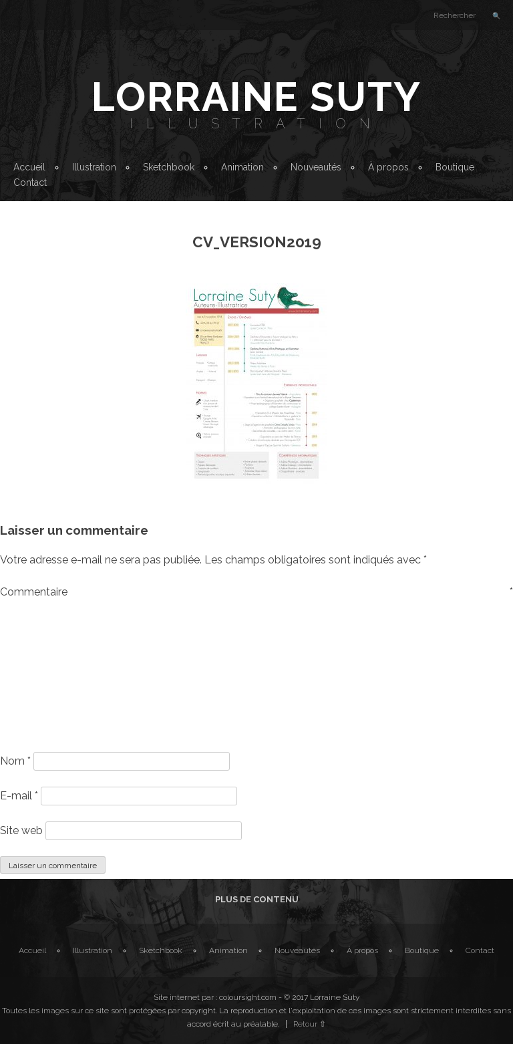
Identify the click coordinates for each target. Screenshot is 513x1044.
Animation (242, 167)
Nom (15, 761)
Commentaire (256, 591)
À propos (388, 167)
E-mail (19, 795)
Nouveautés (316, 167)
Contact (30, 182)
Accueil (29, 167)
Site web (21, 830)
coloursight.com (248, 997)
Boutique (455, 167)
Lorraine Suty (256, 97)
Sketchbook (168, 167)
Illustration (256, 124)
